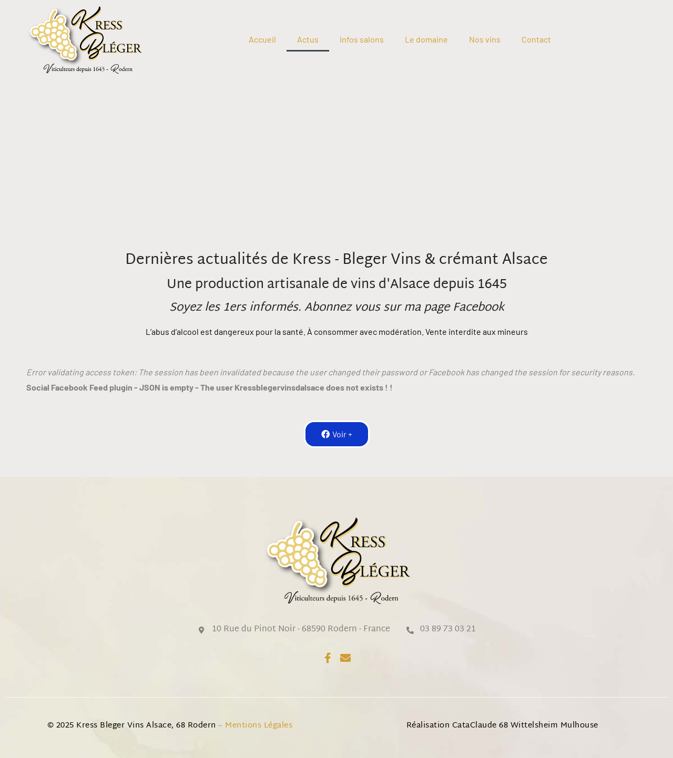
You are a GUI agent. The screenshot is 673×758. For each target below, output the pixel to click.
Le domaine (426, 39)
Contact (536, 39)
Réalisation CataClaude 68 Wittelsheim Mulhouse (502, 726)
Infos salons (362, 39)
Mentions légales (260, 726)
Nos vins (485, 39)
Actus (308, 39)
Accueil (262, 39)
